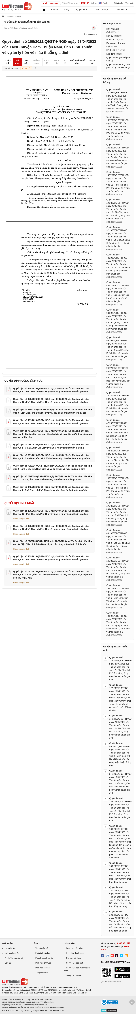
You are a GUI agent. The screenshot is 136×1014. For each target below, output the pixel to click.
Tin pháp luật (123, 9)
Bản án (54, 9)
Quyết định (81, 9)
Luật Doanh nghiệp (28, 1010)
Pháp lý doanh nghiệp (44, 958)
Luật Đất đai (42, 1010)
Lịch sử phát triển (12, 953)
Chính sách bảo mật (74, 963)
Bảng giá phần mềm (74, 948)
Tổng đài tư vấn (41, 973)
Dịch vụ (94, 3)
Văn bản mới (102, 9)
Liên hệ (8, 963)
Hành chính (111, 50)
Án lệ (66, 9)
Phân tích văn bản (42, 953)
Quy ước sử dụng (73, 958)
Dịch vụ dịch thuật (43, 963)
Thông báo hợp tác (74, 975)
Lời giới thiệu (10, 948)
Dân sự (109, 36)
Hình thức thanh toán (75, 953)
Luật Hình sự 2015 (56, 1010)
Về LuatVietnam (50, 3)
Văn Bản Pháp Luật (10, 1010)
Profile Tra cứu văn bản (14, 958)
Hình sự (110, 39)
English (104, 3)
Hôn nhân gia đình (21, 519)
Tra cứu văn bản (42, 948)
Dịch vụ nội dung (42, 968)
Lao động (110, 54)
